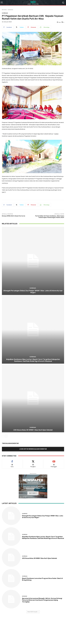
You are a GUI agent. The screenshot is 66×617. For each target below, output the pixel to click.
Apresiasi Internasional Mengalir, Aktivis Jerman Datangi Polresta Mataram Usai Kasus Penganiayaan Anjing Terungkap (42, 600)
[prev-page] (3, 436)
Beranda (4, 9)
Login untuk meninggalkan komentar (33, 449)
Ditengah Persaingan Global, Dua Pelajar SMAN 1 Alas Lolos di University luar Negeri (33, 291)
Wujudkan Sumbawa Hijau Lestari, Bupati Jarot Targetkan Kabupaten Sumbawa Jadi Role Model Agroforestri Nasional (33, 360)
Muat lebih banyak (33, 612)
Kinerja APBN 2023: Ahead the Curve (13, 216)
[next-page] (6, 436)
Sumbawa (10, 9)
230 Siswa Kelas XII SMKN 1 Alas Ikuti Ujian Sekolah (33, 430)
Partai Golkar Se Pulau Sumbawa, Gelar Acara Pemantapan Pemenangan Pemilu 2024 (49, 216)
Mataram (24, 596)
